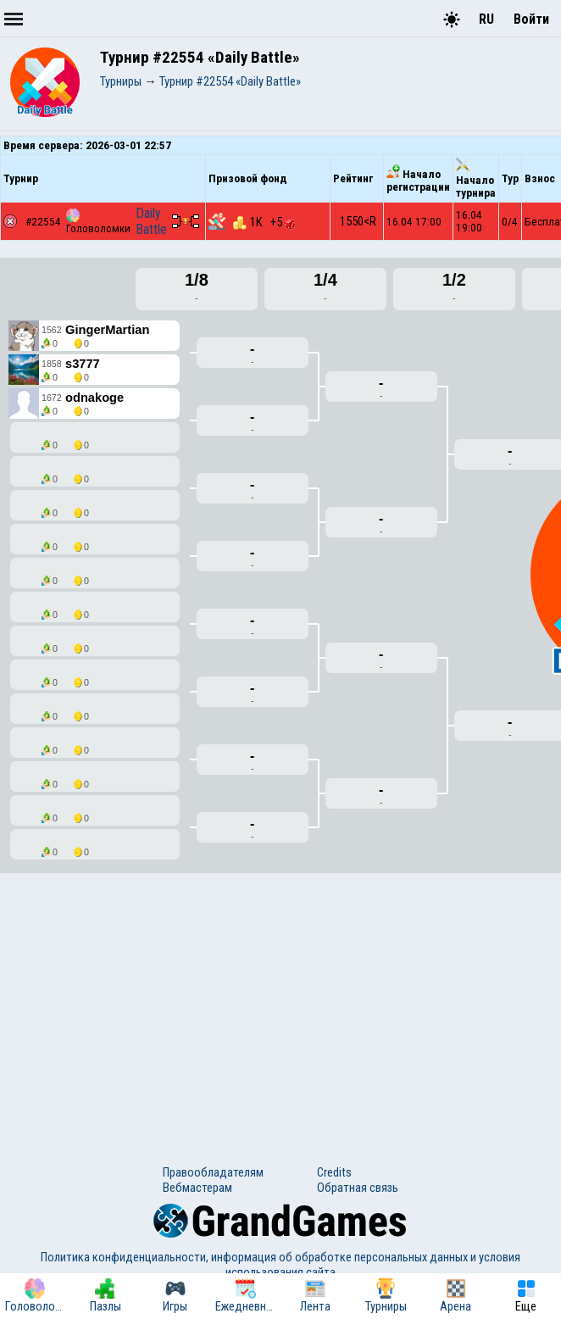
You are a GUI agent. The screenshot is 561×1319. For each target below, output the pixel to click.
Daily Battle (151, 221)
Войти (531, 19)
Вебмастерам (197, 1187)
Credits (334, 1172)
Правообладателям (213, 1172)
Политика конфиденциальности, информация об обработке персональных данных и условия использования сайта (280, 1264)
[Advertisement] (280, 1003)
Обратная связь (357, 1187)
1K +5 (264, 222)
